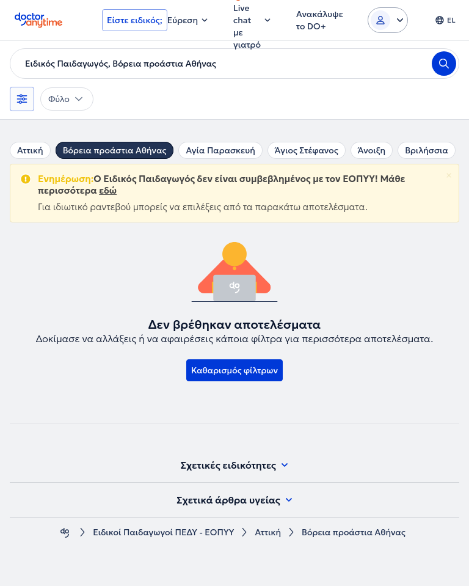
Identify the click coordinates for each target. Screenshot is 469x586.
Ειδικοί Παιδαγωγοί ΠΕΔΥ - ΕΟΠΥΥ (163, 532)
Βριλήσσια (426, 150)
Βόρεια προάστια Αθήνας (115, 150)
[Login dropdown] (388, 20)
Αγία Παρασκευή (220, 150)
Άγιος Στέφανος (306, 150)
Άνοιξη (371, 150)
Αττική (30, 150)
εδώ (108, 190)
